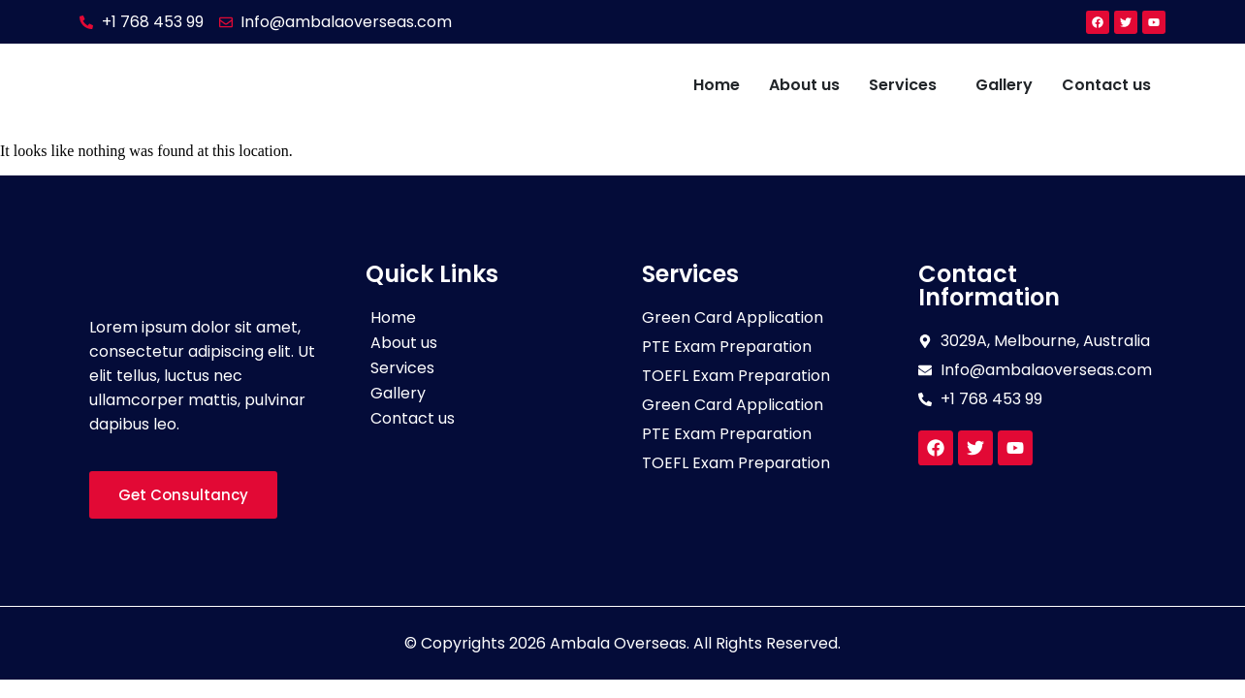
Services (903, 85)
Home (716, 85)
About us (804, 85)
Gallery (1004, 85)
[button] (907, 85)
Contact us (1106, 85)
